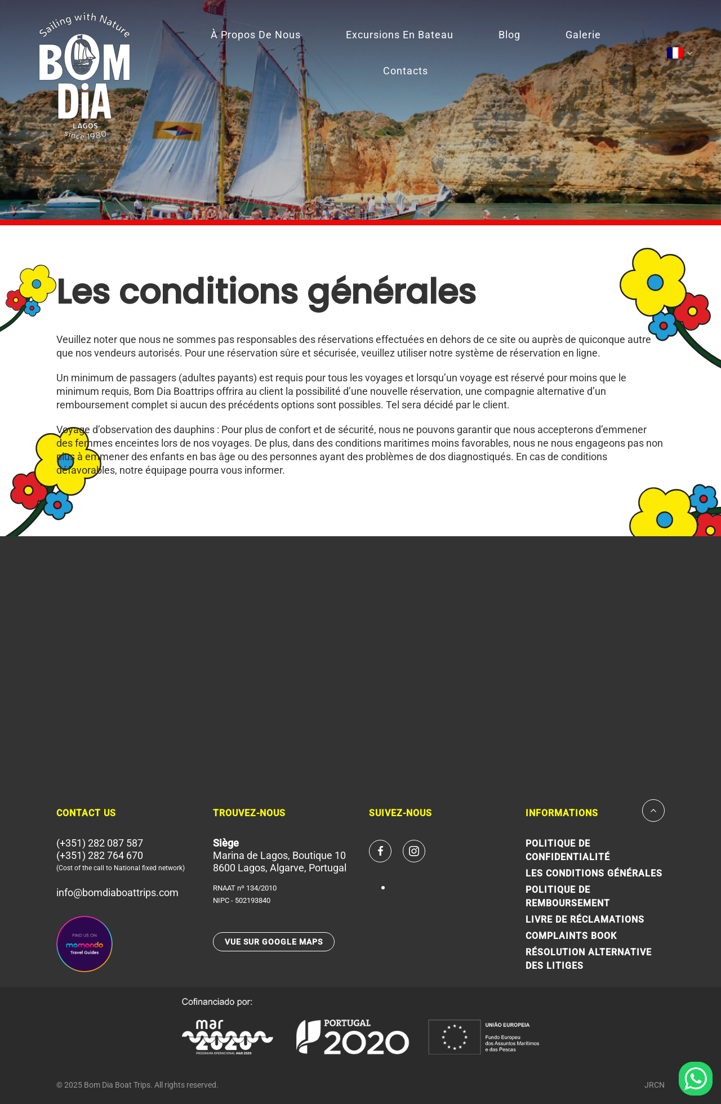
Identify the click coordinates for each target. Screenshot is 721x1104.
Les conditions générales (594, 873)
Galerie (583, 35)
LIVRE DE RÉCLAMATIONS (585, 919)
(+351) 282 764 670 (99, 855)
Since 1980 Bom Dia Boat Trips (84, 76)
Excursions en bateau (399, 35)
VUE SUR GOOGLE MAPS (274, 941)
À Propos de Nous (256, 35)
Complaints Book (571, 936)
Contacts (405, 71)
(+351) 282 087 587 (99, 843)
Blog (509, 35)
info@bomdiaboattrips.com (117, 892)
